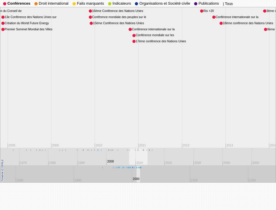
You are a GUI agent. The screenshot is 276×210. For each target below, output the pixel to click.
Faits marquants (88, 3)
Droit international (51, 3)
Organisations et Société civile (162, 3)
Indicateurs (119, 3)
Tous (229, 3)
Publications (206, 3)
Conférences (16, 3)
